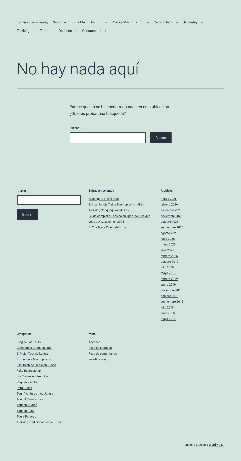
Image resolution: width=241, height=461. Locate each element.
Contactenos (91, 31)
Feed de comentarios (103, 353)
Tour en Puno (25, 411)
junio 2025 (168, 238)
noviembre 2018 (171, 290)
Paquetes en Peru (28, 382)
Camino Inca (163, 22)
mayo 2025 (168, 244)
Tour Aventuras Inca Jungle (35, 393)
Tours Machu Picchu (86, 22)
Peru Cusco (24, 388)
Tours (44, 31)
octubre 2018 (169, 296)
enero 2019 (168, 284)
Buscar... (75, 128)
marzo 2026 (169, 198)
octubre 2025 (169, 221)
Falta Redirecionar (29, 370)
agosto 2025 (169, 233)
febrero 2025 (169, 256)
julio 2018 (167, 307)
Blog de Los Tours (29, 342)
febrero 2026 (169, 204)
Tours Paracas (26, 416)
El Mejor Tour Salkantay (32, 353)
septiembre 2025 (172, 227)
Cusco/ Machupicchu (127, 22)
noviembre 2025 (171, 216)
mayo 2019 (168, 273)
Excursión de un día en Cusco (36, 365)
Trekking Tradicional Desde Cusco (39, 422)
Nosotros (59, 22)
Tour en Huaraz (27, 405)
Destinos (65, 31)
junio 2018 (168, 313)
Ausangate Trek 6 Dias (104, 198)
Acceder (94, 342)
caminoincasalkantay (32, 22)
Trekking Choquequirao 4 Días (109, 210)
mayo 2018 (168, 319)
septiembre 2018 (172, 301)
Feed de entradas (100, 347)
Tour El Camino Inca (30, 399)
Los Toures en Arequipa (32, 376)
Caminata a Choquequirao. (34, 347)
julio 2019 (167, 267)
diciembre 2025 (171, 210)
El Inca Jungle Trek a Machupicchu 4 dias (116, 204)
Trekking (23, 31)
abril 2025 (167, 250)
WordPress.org (99, 359)
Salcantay (190, 22)
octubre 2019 (169, 261)
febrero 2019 (169, 279)
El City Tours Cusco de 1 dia (107, 227)
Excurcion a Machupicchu (34, 359)
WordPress (216, 444)
